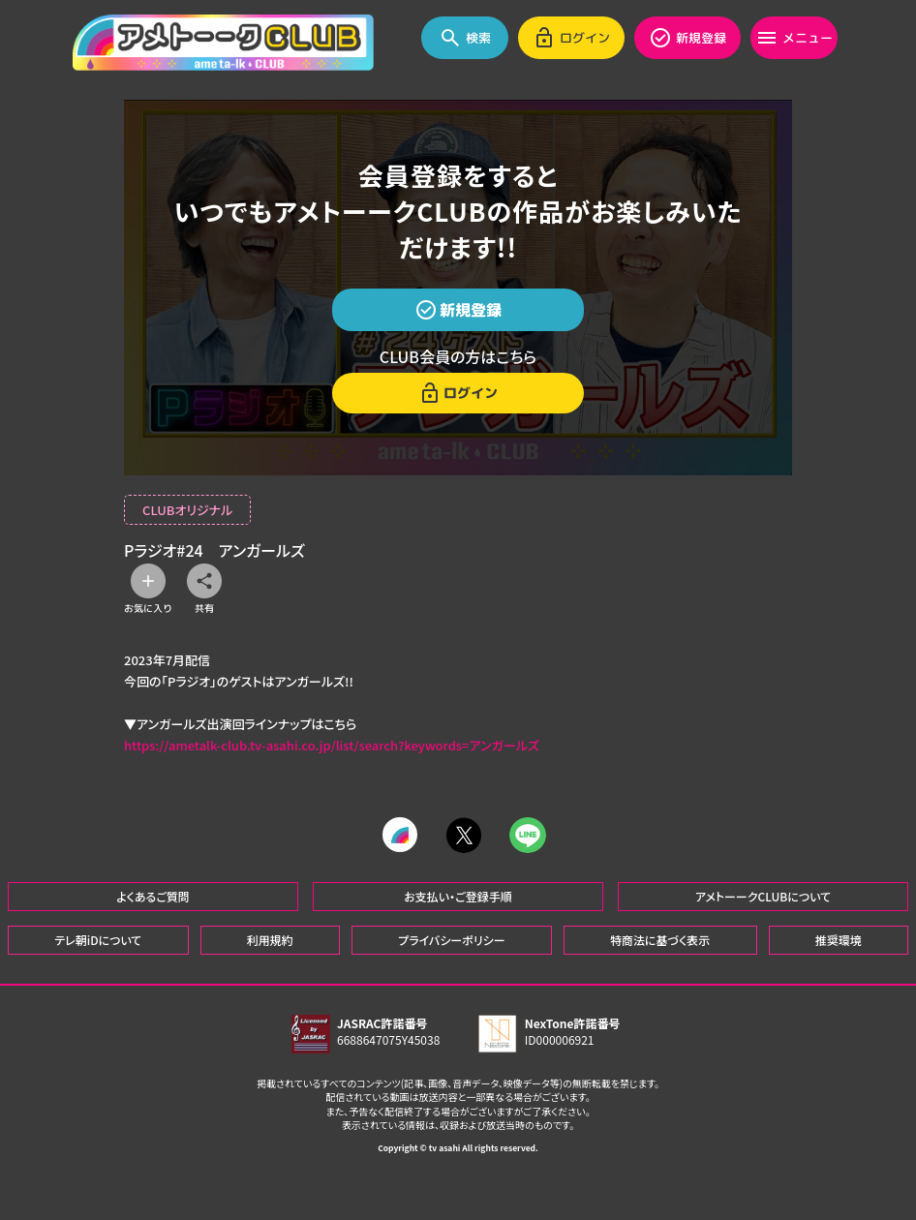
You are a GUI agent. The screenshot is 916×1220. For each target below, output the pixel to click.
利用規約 (270, 938)
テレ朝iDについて (97, 938)
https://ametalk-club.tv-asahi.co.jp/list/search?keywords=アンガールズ (331, 745)
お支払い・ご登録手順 (457, 895)
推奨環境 (838, 938)
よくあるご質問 (153, 895)
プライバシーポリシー (451, 938)
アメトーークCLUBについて (763, 895)
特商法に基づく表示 (660, 938)
